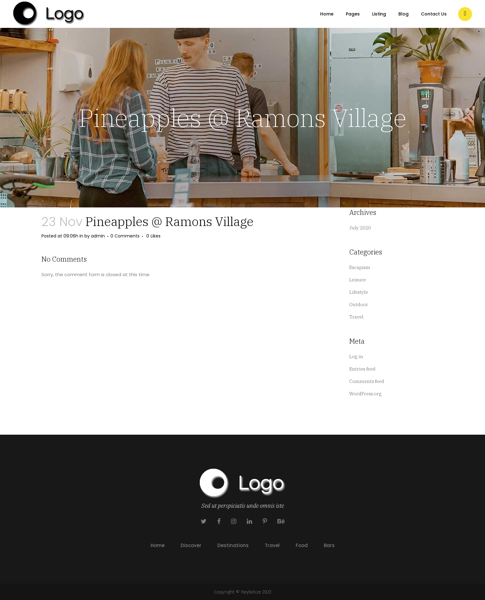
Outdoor (358, 304)
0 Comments (124, 236)
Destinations (233, 545)
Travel (356, 317)
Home (158, 545)
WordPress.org (365, 394)
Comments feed (366, 381)
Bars (329, 545)
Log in (356, 356)
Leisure (357, 280)
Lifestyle (358, 292)
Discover (191, 545)
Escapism (359, 267)
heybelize (251, 592)
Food (302, 545)
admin (98, 236)
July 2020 (360, 228)
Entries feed (362, 369)
